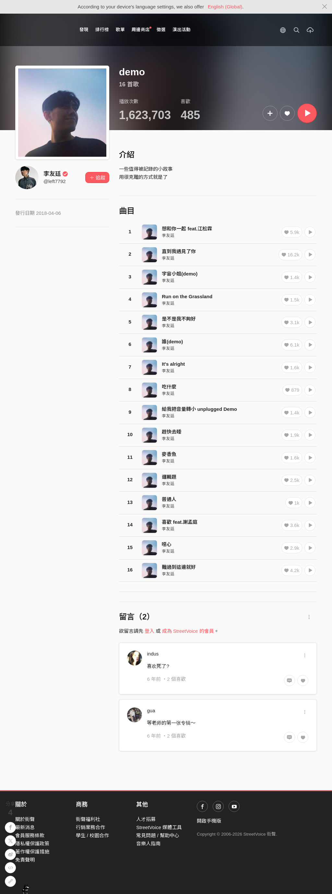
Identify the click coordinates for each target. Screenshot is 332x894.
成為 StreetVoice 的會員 (188, 631)
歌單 (120, 29)
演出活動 (181, 29)
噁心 (167, 544)
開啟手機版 (209, 821)
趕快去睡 (171, 432)
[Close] (324, 7)
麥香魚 (169, 454)
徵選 (161, 29)
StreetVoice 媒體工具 (159, 827)
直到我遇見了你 (179, 251)
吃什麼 (169, 386)
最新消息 (25, 827)
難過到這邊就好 (179, 567)
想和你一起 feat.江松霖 (187, 228)
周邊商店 (141, 29)
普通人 (169, 499)
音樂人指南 (148, 843)
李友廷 (55, 174)
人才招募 (146, 819)
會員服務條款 (29, 835)
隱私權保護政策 (32, 843)
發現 (84, 29)
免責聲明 (25, 860)
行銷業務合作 (90, 827)
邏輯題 (169, 477)
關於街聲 (25, 819)
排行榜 (102, 29)
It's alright (173, 364)
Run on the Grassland (187, 296)
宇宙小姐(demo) (179, 273)
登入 (149, 631)
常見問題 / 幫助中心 (157, 835)
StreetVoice (42, 30)
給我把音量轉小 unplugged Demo (199, 409)
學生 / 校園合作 (92, 835)
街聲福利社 (88, 819)
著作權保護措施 (32, 851)
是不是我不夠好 (179, 319)
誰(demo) (172, 341)
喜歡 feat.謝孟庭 (179, 522)
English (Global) (225, 6)
